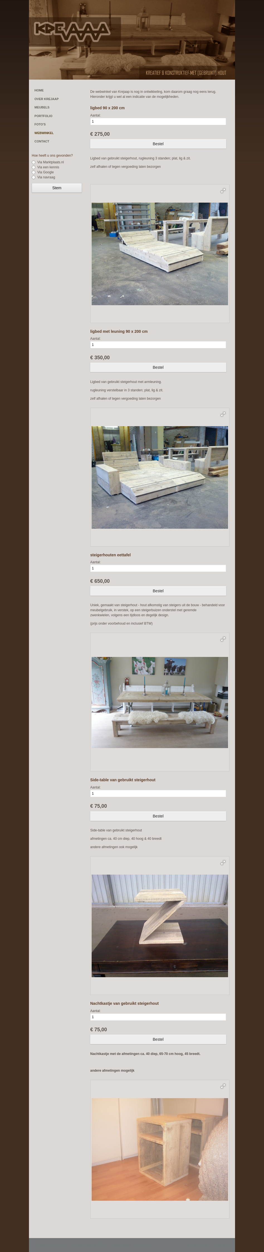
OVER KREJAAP (47, 99)
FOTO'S (40, 124)
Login (205, 1245)
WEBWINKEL (44, 133)
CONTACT (42, 141)
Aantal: (95, 115)
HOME (39, 90)
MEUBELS (42, 107)
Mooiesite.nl (222, 1245)
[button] (223, 190)
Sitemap (191, 1245)
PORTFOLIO (43, 116)
